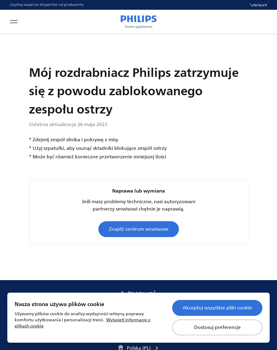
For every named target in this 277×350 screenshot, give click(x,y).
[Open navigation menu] (13, 22)
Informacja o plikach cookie (233, 290)
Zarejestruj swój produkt (40, 290)
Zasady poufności (172, 290)
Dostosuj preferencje (217, 327)
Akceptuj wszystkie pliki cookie (217, 308)
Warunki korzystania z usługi (110, 290)
